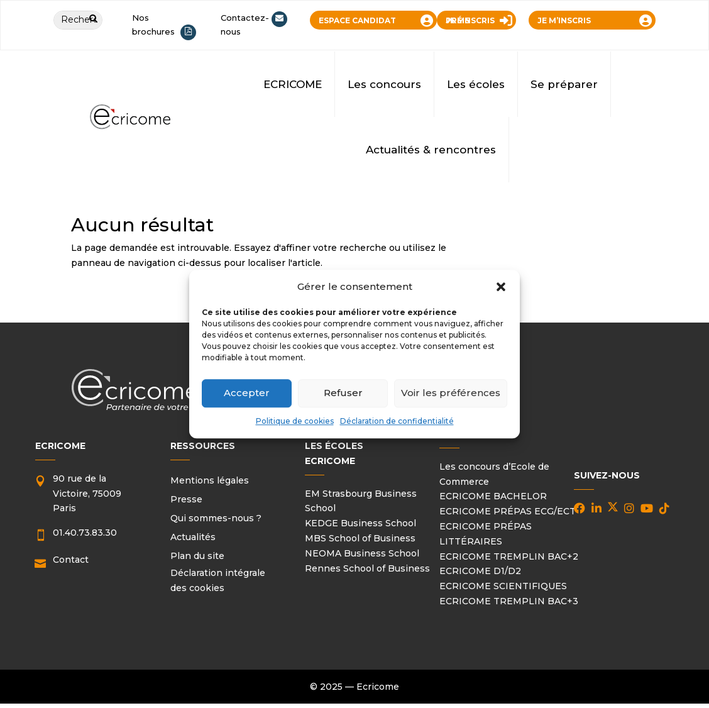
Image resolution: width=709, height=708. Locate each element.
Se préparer (564, 84)
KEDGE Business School (360, 523)
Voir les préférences (450, 393)
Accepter (247, 393)
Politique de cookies (295, 421)
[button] (501, 286)
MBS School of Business (360, 538)
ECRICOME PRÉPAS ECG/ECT (507, 511)
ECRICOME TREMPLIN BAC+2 (508, 556)
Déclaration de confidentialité (397, 421)
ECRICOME (292, 84)
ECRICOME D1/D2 (480, 571)
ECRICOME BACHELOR (493, 496)
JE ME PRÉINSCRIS (470, 20)
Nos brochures (153, 24)
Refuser (343, 393)
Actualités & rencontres (431, 149)
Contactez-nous (245, 24)
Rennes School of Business (367, 568)
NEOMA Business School (362, 553)
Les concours (384, 84)
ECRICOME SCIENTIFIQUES (503, 586)
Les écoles (476, 84)
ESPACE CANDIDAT (357, 20)
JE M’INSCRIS (564, 20)
